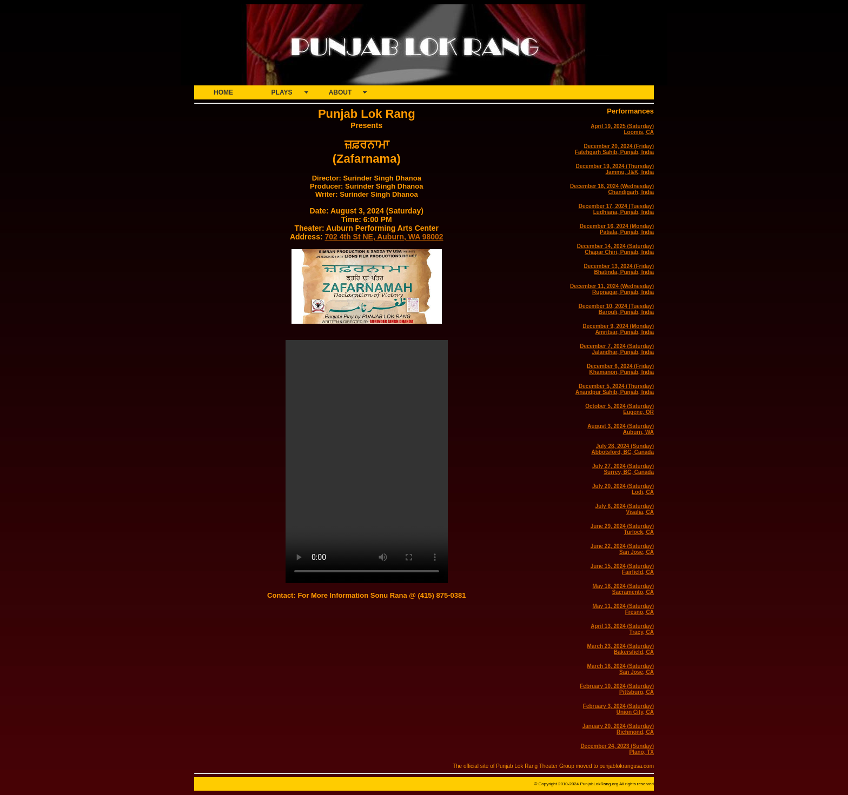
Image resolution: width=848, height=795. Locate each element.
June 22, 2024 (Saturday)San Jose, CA (622, 549)
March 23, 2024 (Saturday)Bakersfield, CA (620, 649)
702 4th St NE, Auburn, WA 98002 (383, 236)
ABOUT (340, 92)
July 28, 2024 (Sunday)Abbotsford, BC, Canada (622, 449)
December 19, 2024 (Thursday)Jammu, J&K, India (614, 169)
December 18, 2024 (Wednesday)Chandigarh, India (612, 189)
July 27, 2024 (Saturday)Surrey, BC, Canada (623, 469)
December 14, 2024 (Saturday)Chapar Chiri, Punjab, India (615, 249)
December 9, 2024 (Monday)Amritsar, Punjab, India (618, 329)
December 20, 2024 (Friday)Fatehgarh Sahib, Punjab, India (614, 149)
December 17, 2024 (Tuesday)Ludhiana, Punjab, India (616, 209)
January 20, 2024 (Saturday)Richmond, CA (618, 729)
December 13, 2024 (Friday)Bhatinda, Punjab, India (619, 269)
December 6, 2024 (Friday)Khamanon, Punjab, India (620, 369)
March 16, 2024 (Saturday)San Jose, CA (620, 669)
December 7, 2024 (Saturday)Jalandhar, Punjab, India (617, 349)
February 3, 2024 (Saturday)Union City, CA (618, 709)
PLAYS (282, 92)
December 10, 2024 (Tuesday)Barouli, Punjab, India (616, 309)
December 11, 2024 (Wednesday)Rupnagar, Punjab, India (612, 289)
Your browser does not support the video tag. (367, 461)
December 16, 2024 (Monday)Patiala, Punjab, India (617, 229)
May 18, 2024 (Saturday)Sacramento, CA (623, 589)
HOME (223, 92)
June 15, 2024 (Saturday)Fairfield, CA (622, 569)
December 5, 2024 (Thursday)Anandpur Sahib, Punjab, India (614, 389)
